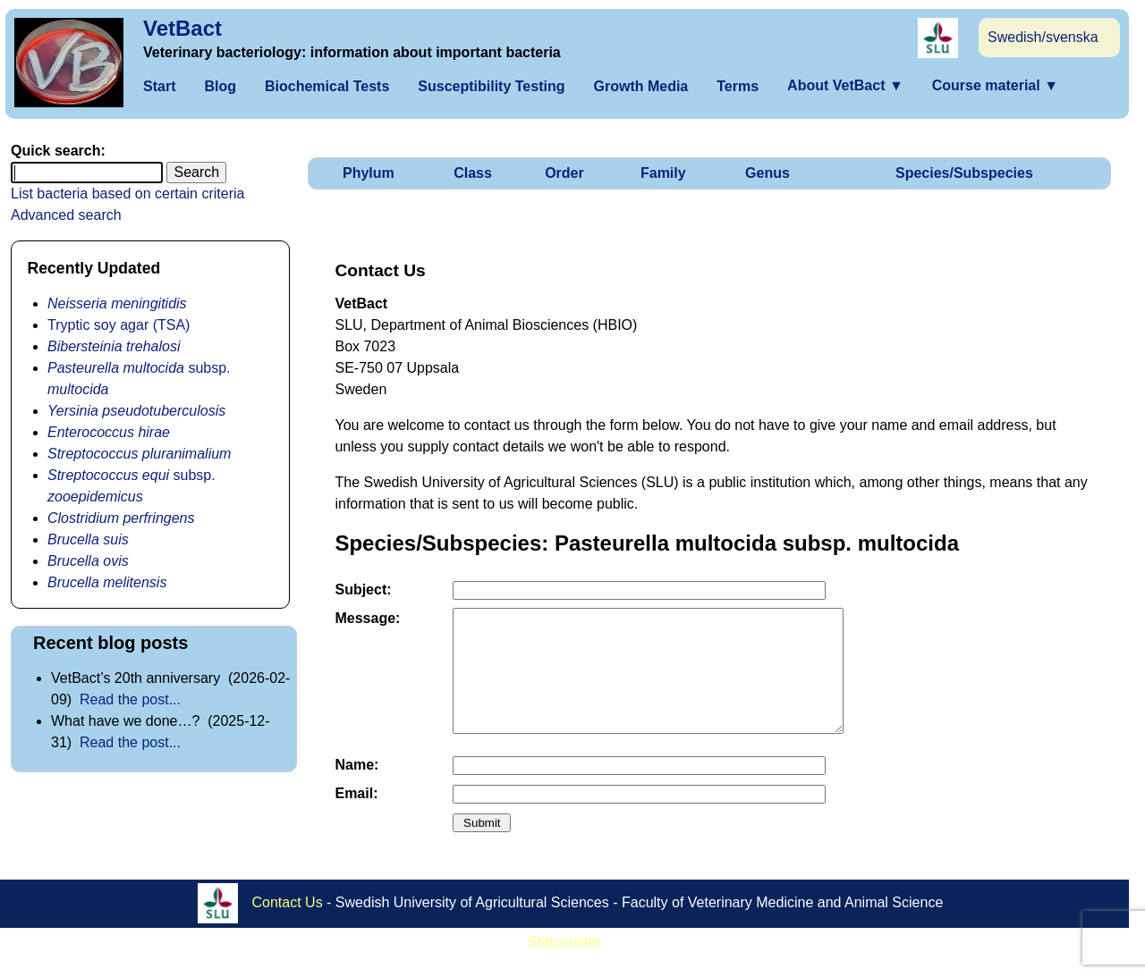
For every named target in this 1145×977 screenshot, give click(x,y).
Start (159, 86)
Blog (220, 86)
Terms (738, 86)
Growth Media (640, 86)
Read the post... (130, 699)
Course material (995, 85)
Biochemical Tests (327, 86)
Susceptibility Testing (491, 86)
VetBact (182, 28)
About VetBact (845, 85)
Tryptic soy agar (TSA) (118, 325)
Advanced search (66, 215)
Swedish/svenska (1043, 37)
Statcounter (564, 965)
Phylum (368, 173)
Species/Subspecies (964, 173)
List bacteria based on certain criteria (127, 193)
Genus (767, 173)
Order (564, 173)
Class (473, 173)
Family (663, 173)
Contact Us (287, 925)
